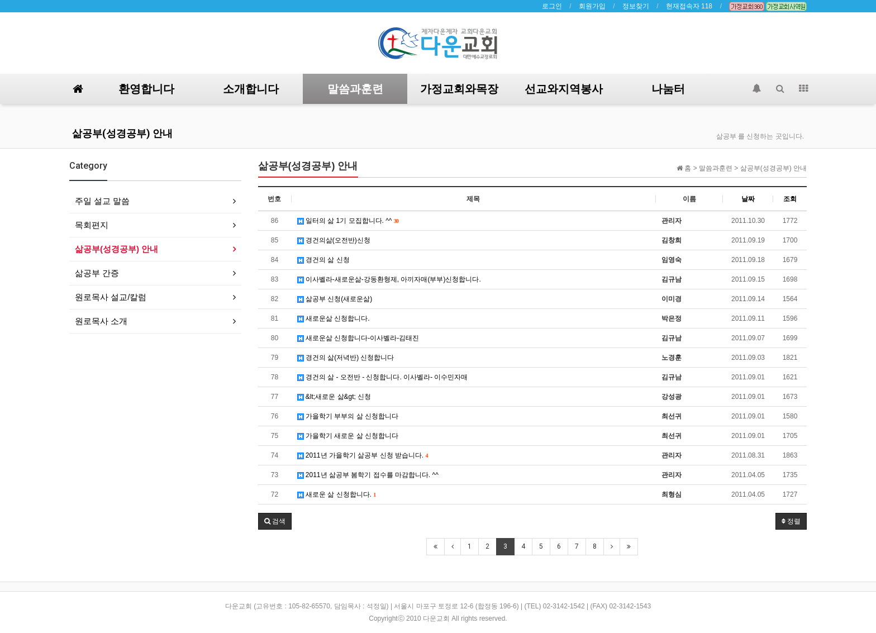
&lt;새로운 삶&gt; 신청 (334, 397)
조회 (790, 199)
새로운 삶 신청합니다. (337, 494)
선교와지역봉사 (564, 89)
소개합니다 (251, 89)
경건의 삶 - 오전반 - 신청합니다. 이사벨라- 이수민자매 (382, 377)
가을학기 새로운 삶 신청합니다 (347, 436)
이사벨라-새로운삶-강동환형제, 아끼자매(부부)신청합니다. (389, 279)
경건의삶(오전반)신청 (333, 240)
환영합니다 (146, 89)
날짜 (748, 199)
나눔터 (668, 89)
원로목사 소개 (101, 321)
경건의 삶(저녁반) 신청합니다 (345, 357)
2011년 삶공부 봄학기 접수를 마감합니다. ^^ (368, 475)
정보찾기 (635, 6)
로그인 (552, 6)
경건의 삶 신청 (323, 260)
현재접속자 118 (689, 6)
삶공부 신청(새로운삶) (335, 299)
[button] (275, 521)
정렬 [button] (791, 521)
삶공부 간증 (97, 273)
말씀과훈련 (355, 89)
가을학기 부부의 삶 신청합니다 (347, 416)
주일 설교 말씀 (102, 201)
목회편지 (91, 225)
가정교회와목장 (459, 89)
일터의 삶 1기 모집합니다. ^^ (348, 221)
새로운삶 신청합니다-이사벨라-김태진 (358, 338)
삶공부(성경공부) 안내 (122, 133)
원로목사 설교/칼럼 (110, 297)
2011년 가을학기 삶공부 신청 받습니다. (363, 455)
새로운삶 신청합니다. (333, 318)
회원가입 (592, 6)
